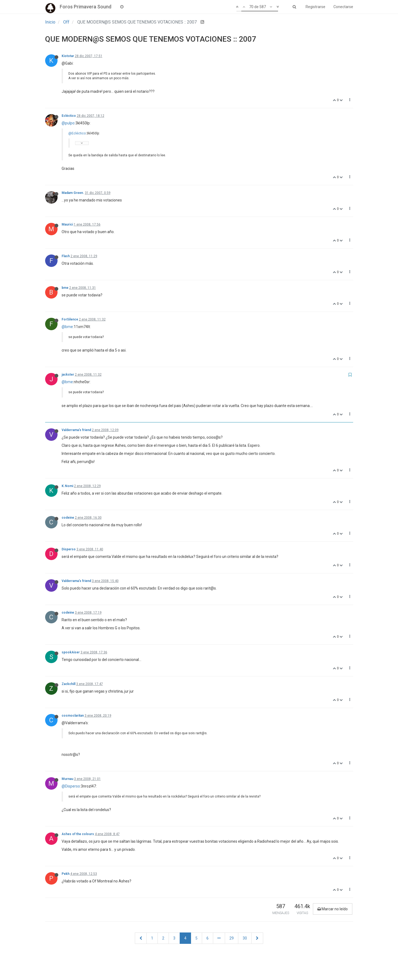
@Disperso (71, 786)
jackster (68, 374)
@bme (67, 327)
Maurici (67, 224)
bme (65, 288)
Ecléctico (69, 116)
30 (245, 938)
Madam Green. (73, 193)
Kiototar (68, 56)
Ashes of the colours (78, 834)
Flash (66, 256)
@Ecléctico (77, 133)
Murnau (67, 779)
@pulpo (68, 123)
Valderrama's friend (76, 430)
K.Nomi (67, 486)
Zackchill (68, 684)
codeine (68, 518)
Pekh (65, 874)
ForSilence (70, 319)
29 (231, 938)
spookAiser (71, 652)
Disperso (69, 549)
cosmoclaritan (73, 715)
